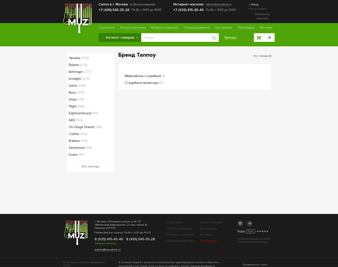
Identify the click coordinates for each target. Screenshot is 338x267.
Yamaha (79, 58)
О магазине (175, 222)
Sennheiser (80, 148)
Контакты (206, 234)
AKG (76, 120)
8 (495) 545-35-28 (140, 239)
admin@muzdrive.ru (108, 249)
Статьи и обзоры (211, 222)
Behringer (80, 72)
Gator (77, 85)
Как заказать (208, 228)
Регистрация (257, 9)
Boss (76, 92)
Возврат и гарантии (180, 234)
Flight (76, 106)
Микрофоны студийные (145, 76)
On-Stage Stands (85, 127)
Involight (79, 79)
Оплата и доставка (179, 228)
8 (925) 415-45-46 (109, 239)
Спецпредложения (180, 241)
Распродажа (208, 241)
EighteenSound (83, 113)
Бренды (231, 37)
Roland (78, 65)
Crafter (78, 134)
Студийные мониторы (144, 83)
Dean (76, 99)
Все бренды (90, 166)
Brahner (78, 141)
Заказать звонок (262, 16)
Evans (76, 154)
